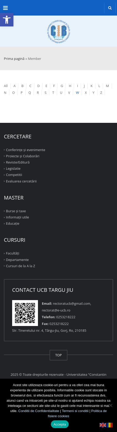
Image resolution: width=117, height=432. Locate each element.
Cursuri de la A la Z (20, 266)
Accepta (59, 424)
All (6, 85)
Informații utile (17, 217)
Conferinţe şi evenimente (25, 149)
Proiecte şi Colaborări (22, 156)
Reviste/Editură (18, 162)
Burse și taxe (16, 211)
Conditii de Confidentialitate (38, 411)
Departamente (17, 259)
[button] (6, 19)
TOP (58, 355)
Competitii (14, 174)
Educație (12, 223)
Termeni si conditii (75, 411)
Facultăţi (12, 253)
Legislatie (13, 168)
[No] (110, 405)
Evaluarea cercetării (21, 181)
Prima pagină (14, 58)
